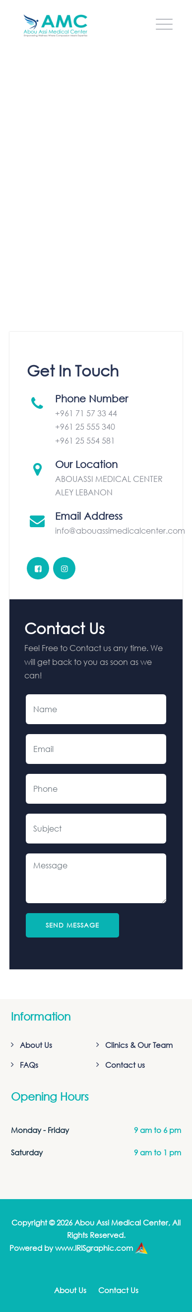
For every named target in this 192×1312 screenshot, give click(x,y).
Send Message (72, 925)
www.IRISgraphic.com (94, 1248)
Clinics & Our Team (139, 1044)
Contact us (125, 1064)
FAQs (29, 1064)
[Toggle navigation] (164, 24)
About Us (36, 1044)
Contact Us (118, 1290)
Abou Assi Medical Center (121, 1222)
